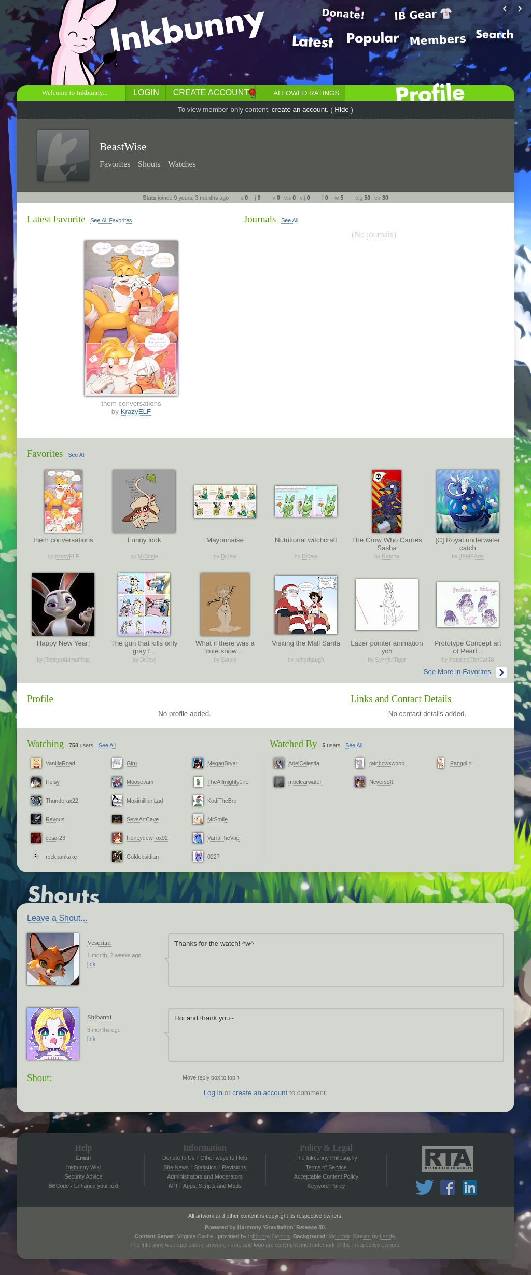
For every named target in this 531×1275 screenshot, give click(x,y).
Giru (132, 763)
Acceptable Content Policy (326, 1176)
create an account (299, 110)
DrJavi (228, 556)
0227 (213, 856)
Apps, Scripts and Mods (212, 1186)
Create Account (211, 92)
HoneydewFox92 (147, 838)
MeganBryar (222, 763)
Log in (213, 1093)
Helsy (53, 782)
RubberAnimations (67, 659)
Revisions (234, 1167)
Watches (182, 164)
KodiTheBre (221, 800)
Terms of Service (325, 1167)
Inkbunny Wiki (83, 1167)
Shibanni (99, 1017)
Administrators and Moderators (205, 1176)
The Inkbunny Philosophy (326, 1158)
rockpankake (61, 856)
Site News (175, 1167)
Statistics (205, 1167)
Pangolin (460, 763)
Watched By (293, 743)
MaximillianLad (145, 800)
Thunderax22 (62, 800)
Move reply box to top (209, 1077)
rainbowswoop (386, 763)
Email (83, 1158)
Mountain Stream (350, 1236)
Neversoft (381, 782)
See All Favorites (111, 220)
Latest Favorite (56, 219)
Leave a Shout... (57, 918)
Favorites (115, 164)
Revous (55, 819)
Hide (341, 110)
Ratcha (390, 556)
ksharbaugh (309, 659)
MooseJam (140, 782)
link (91, 964)
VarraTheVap (223, 838)
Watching (45, 743)
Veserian (99, 942)
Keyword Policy (326, 1186)
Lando (387, 1236)
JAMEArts (471, 556)
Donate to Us (178, 1158)
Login (146, 92)
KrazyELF (136, 411)
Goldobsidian (143, 856)
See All (289, 220)
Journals (260, 219)
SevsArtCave (143, 819)
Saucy (228, 659)
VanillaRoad (60, 763)
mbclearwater (305, 782)
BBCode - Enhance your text (83, 1186)
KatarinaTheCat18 (471, 659)
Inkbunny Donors (269, 1236)
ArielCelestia (303, 763)
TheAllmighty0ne (227, 782)
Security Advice (84, 1176)
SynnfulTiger (390, 659)
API (173, 1186)
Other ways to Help (223, 1158)
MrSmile (148, 556)
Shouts (149, 164)
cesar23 (55, 838)
